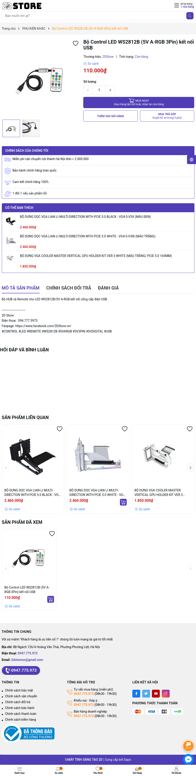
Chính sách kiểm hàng (20, 719)
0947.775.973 (28, 653)
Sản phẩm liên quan (25, 417)
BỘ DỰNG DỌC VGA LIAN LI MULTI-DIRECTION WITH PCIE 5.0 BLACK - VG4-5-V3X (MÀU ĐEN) (85, 217)
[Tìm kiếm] (190, 15)
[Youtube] (156, 694)
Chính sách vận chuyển (21, 696)
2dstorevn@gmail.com (27, 660)
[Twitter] (146, 694)
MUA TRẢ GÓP (167, 116)
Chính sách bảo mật (19, 690)
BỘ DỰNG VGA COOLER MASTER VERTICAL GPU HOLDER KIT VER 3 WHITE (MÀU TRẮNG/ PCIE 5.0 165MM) (96, 256)
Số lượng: (90, 81)
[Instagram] (166, 694)
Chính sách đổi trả (17, 702)
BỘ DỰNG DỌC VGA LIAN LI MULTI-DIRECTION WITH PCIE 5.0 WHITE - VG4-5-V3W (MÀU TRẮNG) (87, 236)
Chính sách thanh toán (20, 714)
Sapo (127, 759)
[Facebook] (136, 694)
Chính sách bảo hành (19, 708)
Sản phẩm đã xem (22, 522)
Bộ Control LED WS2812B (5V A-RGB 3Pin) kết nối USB (27, 590)
